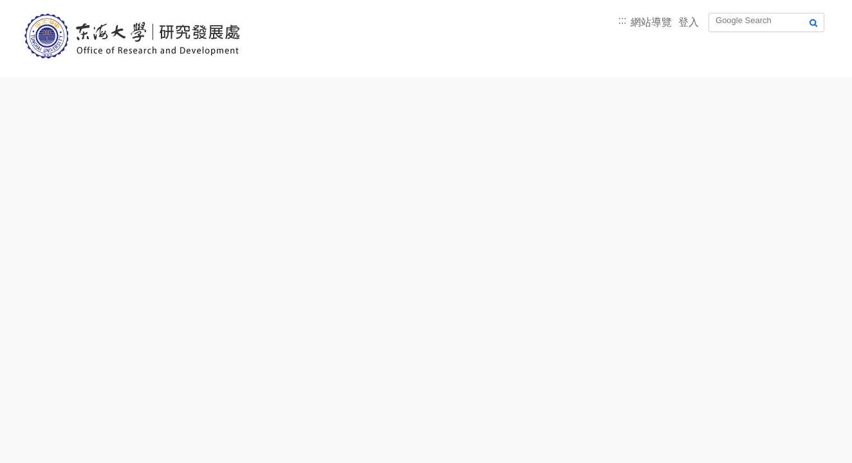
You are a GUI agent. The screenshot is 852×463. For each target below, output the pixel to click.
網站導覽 (651, 22)
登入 (688, 22)
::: (622, 20)
